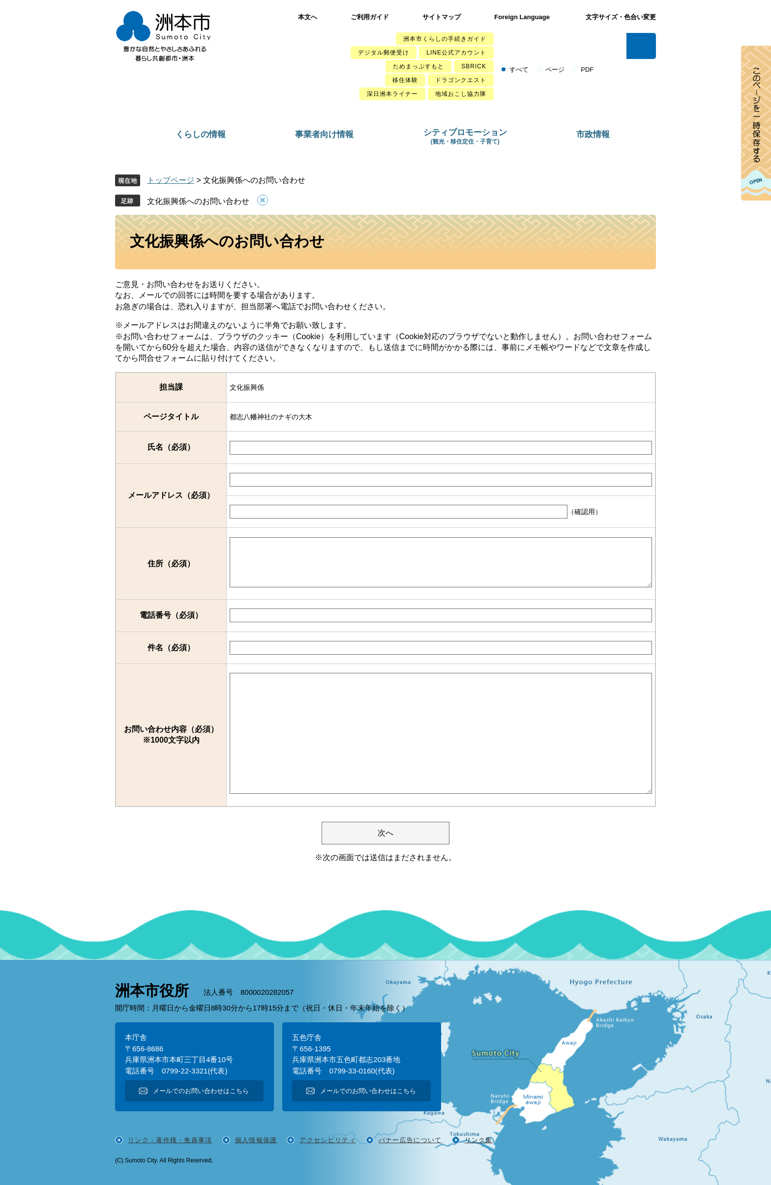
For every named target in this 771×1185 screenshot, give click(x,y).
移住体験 (405, 80)
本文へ (307, 17)
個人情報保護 (256, 1140)
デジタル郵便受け (383, 52)
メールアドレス (171, 495)
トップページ (170, 180)
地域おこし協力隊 (460, 93)
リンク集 (479, 1140)
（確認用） (584, 512)
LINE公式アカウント (456, 52)
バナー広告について (410, 1140)
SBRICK (473, 66)
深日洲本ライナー (392, 93)
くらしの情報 (201, 134)
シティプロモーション (465, 136)
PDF (587, 69)
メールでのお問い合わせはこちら (201, 1091)
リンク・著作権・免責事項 (170, 1140)
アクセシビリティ (327, 1140)
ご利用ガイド (370, 17)
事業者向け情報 (324, 134)
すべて (519, 69)
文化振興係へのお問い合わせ (198, 201)
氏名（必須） (171, 447)
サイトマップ (441, 17)
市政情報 (593, 134)
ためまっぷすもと (418, 66)
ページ (554, 69)
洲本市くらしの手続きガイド (444, 38)
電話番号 (171, 615)
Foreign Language (522, 17)
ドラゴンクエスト (460, 80)
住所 (171, 563)
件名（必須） (171, 647)
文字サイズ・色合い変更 (621, 17)
